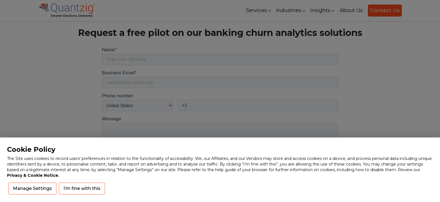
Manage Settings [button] (32, 188)
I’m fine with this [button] (81, 188)
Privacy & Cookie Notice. (33, 175)
